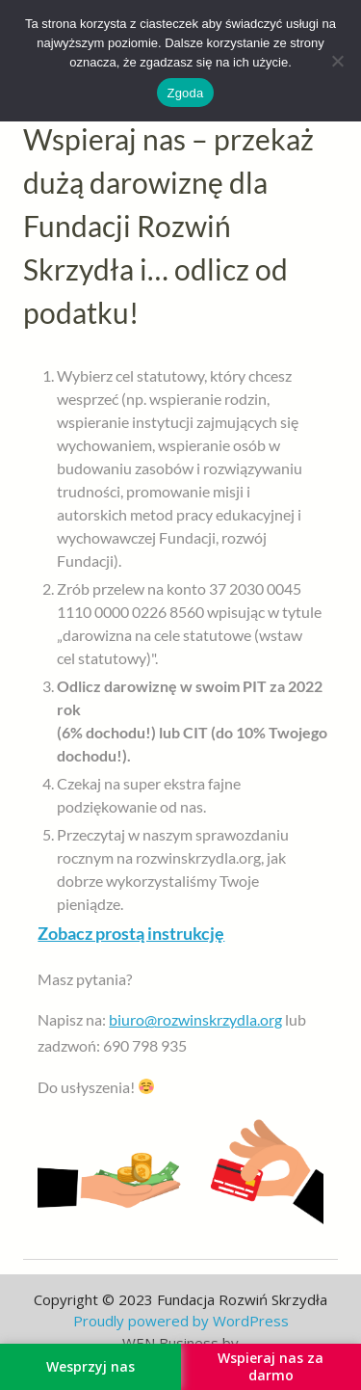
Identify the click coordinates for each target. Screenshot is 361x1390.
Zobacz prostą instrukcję (131, 933)
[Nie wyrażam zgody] (337, 60)
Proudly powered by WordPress (181, 1320)
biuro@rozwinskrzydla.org (195, 1019)
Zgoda (185, 93)
